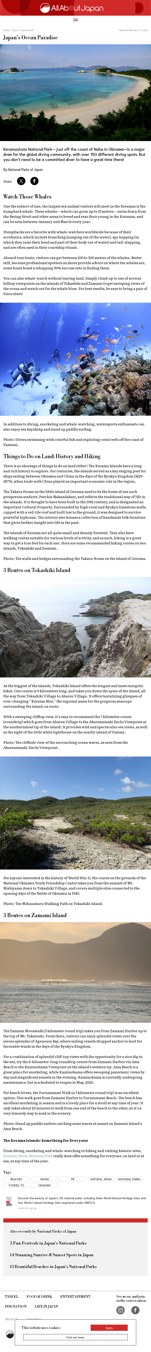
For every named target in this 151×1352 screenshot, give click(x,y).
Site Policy (34, 1319)
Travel (11, 1297)
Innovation (16, 1307)
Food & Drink (39, 1297)
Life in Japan (46, 1307)
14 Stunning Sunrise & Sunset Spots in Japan (52, 1255)
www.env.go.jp (27, 1208)
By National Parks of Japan (23, 169)
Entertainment (75, 1297)
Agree (109, 1328)
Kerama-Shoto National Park (28, 1155)
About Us (11, 1319)
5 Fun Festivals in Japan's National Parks (48, 1243)
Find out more (75, 1337)
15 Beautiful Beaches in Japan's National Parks (53, 1266)
